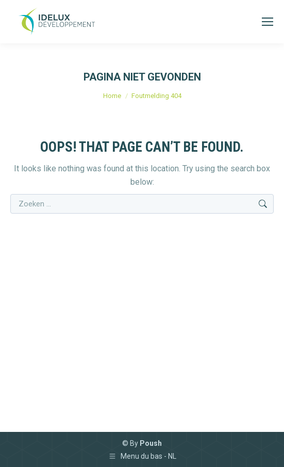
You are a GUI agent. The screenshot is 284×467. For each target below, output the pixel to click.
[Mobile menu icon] (267, 21)
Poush (151, 443)
